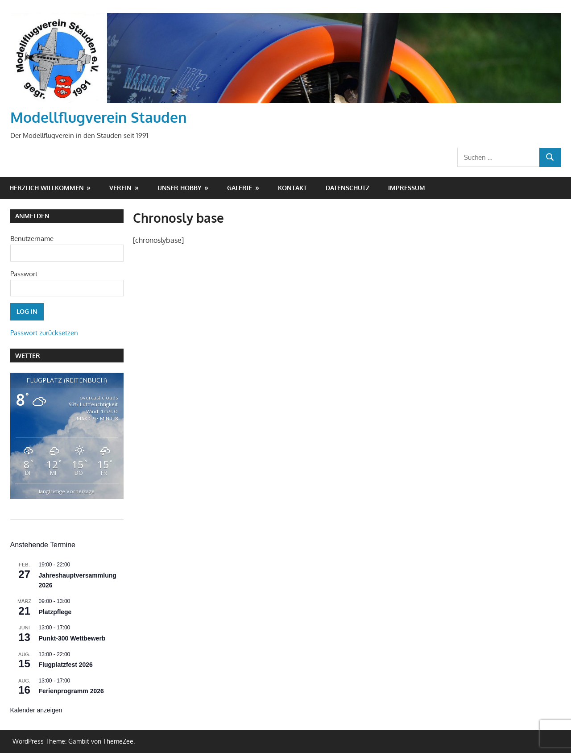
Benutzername (32, 238)
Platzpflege (55, 612)
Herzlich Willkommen (46, 187)
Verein (120, 187)
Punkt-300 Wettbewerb (72, 638)
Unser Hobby (179, 187)
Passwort (23, 274)
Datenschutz (347, 187)
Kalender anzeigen (36, 710)
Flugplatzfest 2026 (66, 664)
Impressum (406, 187)
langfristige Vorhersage (67, 491)
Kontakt (292, 187)
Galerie (239, 187)
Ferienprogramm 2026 (71, 691)
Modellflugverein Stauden (98, 117)
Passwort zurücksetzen (44, 333)
